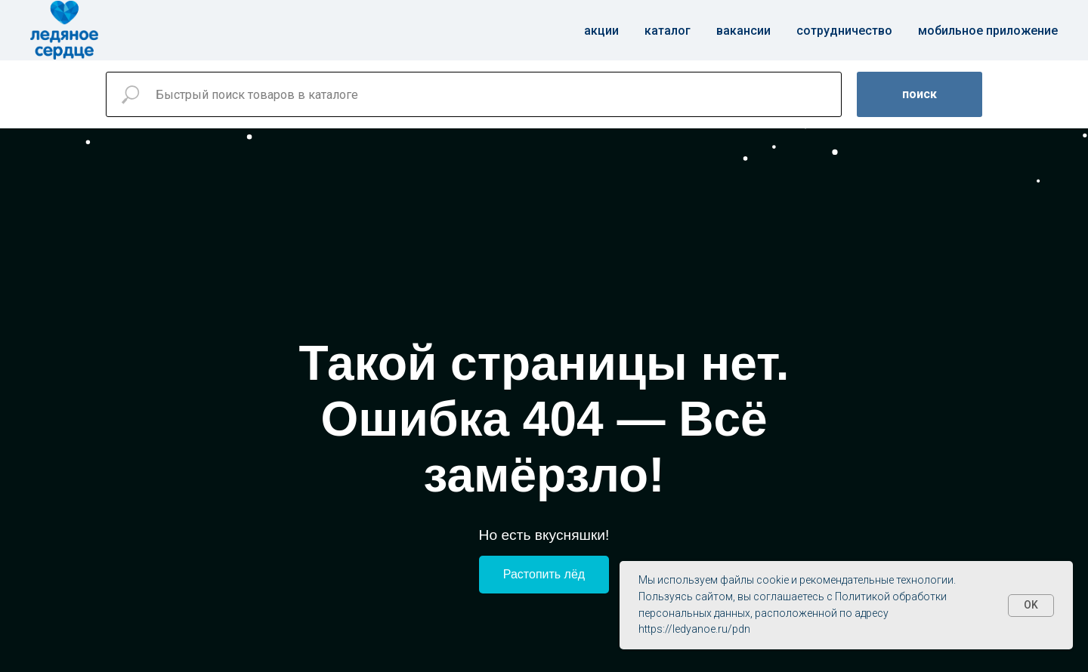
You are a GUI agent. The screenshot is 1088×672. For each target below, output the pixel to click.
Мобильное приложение (988, 30)
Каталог (667, 30)
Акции (601, 30)
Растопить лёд (544, 574)
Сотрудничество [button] (844, 30)
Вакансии (743, 30)
